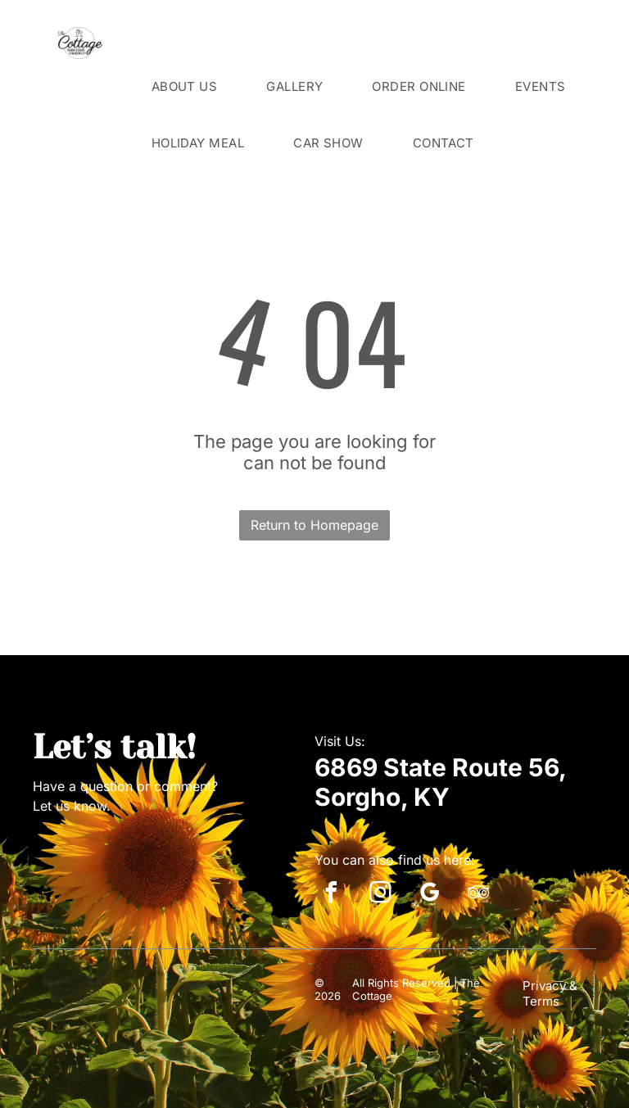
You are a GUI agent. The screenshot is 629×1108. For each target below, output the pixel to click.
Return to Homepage (314, 525)
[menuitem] (184, 86)
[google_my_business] (429, 894)
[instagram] (380, 894)
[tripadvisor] (478, 894)
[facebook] (330, 894)
